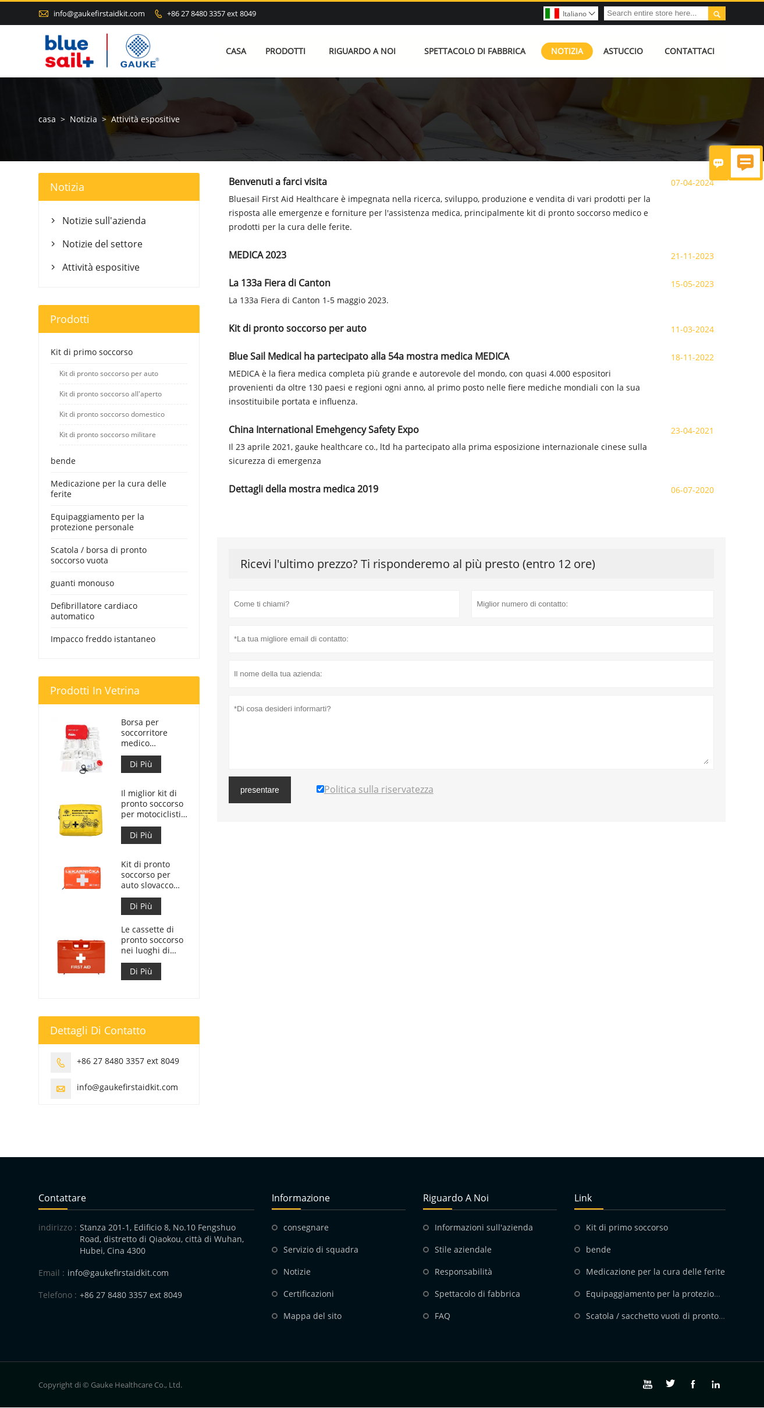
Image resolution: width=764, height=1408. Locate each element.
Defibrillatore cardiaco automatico (94, 611)
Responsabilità (463, 1272)
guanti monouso (82, 582)
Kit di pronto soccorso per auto (108, 373)
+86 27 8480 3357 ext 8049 (211, 13)
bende (63, 460)
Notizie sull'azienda (104, 220)
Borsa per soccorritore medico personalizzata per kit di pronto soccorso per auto (152, 733)
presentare (259, 790)
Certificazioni (308, 1294)
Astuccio (623, 50)
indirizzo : (57, 1227)
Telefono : (57, 1295)
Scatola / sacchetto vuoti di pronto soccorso (670, 1316)
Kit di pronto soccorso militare (107, 434)
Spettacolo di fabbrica (474, 50)
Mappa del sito (312, 1316)
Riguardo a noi (362, 50)
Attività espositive (101, 267)
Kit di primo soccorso (92, 351)
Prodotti (285, 50)
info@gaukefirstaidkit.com (99, 13)
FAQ (442, 1316)
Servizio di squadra (320, 1250)
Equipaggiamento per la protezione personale (97, 522)
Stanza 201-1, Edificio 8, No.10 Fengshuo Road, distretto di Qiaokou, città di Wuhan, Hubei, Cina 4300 (162, 1239)
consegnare (306, 1227)
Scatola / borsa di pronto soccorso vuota (99, 555)
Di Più (141, 763)
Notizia (567, 50)
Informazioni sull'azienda (484, 1227)
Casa (236, 50)
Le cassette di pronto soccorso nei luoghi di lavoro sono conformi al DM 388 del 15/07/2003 (152, 940)
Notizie (297, 1272)
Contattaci (689, 50)
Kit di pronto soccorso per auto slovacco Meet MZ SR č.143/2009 (147, 875)
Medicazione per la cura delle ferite (108, 488)
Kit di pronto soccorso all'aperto (110, 394)
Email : (51, 1273)
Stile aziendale (463, 1250)
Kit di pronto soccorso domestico (112, 414)
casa (47, 119)
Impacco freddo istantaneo (103, 638)
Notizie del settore (102, 244)
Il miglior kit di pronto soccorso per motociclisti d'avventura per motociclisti (152, 804)
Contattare (62, 1198)
